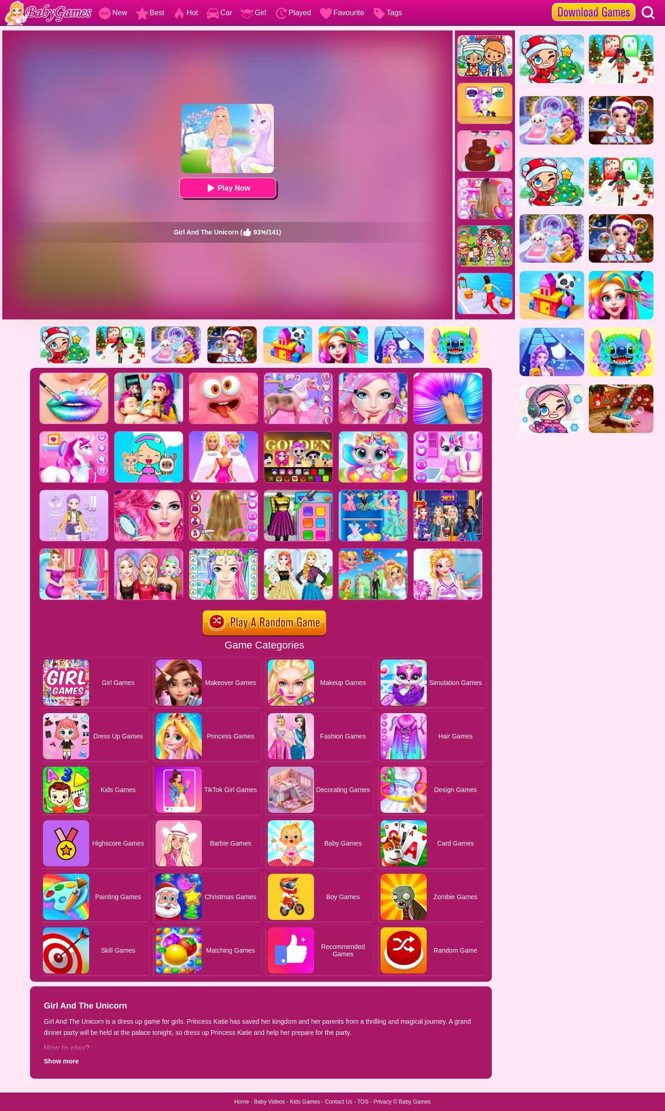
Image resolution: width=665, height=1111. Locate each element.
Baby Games (414, 1102)
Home (241, 1102)
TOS (363, 1102)
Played (293, 13)
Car (219, 13)
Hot (185, 13)
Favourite (342, 13)
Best (150, 13)
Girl (253, 13)
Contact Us (338, 1102)
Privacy (383, 1102)
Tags (387, 13)
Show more (61, 1061)
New (112, 13)
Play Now (227, 188)
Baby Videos (269, 1102)
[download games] (593, 3)
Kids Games (305, 1102)
